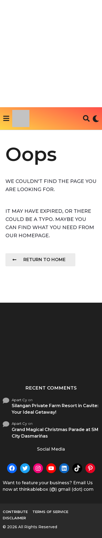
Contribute (15, 511)
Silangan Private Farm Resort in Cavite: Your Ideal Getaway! (55, 409)
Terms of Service (50, 511)
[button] (6, 118)
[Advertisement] (51, 54)
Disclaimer (14, 518)
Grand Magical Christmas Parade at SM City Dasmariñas (55, 433)
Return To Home (39, 259)
